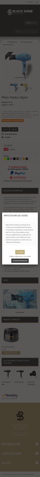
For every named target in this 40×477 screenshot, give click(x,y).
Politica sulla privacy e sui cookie (20, 256)
